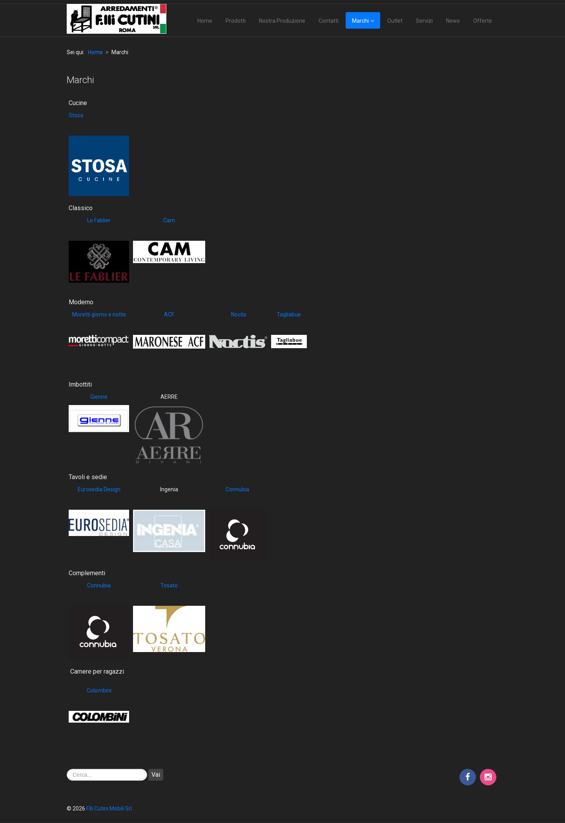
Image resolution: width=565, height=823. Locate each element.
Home (204, 21)
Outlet (395, 21)
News (453, 21)
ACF (169, 314)
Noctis (238, 314)
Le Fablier (99, 220)
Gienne (99, 397)
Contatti (329, 21)
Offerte (482, 21)
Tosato (169, 585)
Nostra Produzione (282, 21)
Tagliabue (289, 314)
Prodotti (236, 21)
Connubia (237, 489)
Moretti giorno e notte (99, 314)
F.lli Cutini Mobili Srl (109, 808)
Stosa (76, 115)
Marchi (360, 21)
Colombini (99, 690)
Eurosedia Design (99, 489)
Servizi (424, 21)
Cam (169, 220)
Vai (155, 774)
